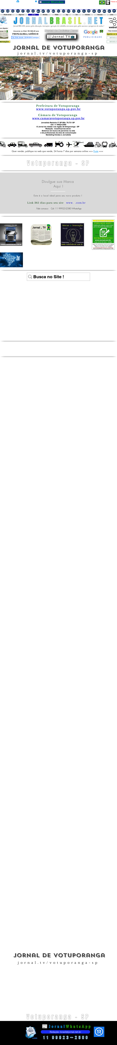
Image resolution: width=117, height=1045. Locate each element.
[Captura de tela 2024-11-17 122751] (114, 11)
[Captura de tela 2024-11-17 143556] (64, 11)
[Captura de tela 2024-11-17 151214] (43, 11)
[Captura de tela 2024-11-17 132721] (94, 11)
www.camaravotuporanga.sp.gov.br (58, 118)
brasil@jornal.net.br (62, 129)
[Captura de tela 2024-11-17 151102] (53, 11)
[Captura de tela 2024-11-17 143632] (58, 11)
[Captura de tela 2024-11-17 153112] (13, 11)
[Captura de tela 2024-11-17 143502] (69, 11)
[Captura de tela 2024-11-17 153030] (18, 11)
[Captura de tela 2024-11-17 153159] (8, 11)
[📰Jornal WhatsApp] (51, 2)
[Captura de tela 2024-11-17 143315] (79, 11)
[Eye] (31, 1032)
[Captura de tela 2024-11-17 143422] (74, 11)
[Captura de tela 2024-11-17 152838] (28, 11)
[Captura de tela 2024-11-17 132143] (109, 11)
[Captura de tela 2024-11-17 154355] (3, 11)
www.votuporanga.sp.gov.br (58, 109)
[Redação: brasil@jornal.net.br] (65, 1032)
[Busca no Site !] (59, 277)
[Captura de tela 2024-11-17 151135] (48, 11)
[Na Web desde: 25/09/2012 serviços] (25, 37)
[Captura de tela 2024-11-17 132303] (104, 11)
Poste (95, 151)
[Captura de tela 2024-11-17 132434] (99, 11)
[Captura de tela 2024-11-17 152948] (23, 11)
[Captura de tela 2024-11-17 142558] (89, 11)
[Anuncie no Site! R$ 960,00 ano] (26, 31)
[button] (36, 1)
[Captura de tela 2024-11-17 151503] (33, 11)
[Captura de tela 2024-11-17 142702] (84, 11)
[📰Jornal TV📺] (61, 36)
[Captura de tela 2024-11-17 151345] (38, 11)
